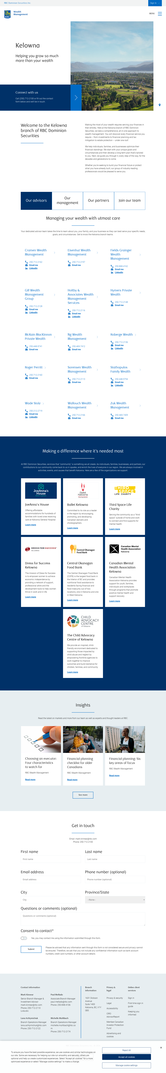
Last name (93, 852)
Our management (67, 201)
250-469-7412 (78, 346)
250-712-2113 (78, 379)
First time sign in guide (135, 1005)
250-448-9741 (35, 346)
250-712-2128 (35, 306)
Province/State (97, 893)
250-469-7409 (121, 415)
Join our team (130, 201)
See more (83, 795)
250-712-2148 (121, 302)
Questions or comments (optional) (49, 909)
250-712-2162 (35, 262)
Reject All (126, 1051)
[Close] (161, 1048)
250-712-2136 (121, 342)
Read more (30, 779)
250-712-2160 (35, 375)
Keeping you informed (133, 1013)
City (24, 893)
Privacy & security (115, 998)
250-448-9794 (121, 379)
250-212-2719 (35, 411)
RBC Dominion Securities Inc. (17, 3)
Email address (32, 872)
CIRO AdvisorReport (113, 1015)
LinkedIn (33, 268)
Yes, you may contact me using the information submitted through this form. (66, 938)
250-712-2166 (78, 415)
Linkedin (25, 1011)
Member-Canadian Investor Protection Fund (115, 1025)
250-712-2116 (78, 310)
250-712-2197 (78, 262)
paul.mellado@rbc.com (61, 1002)
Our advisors (36, 201)
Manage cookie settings (126, 1066)
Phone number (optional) (105, 872)
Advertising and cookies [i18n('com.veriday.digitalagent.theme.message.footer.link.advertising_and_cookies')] (114, 1035)
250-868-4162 (121, 266)
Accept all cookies (126, 1058)
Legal (109, 1003)
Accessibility (112, 1008)
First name (29, 852)
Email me (33, 265)
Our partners (98, 201)
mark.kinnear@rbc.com (31, 1005)
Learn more (30, 525)
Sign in (131, 998)
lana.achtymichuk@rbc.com (33, 1025)
